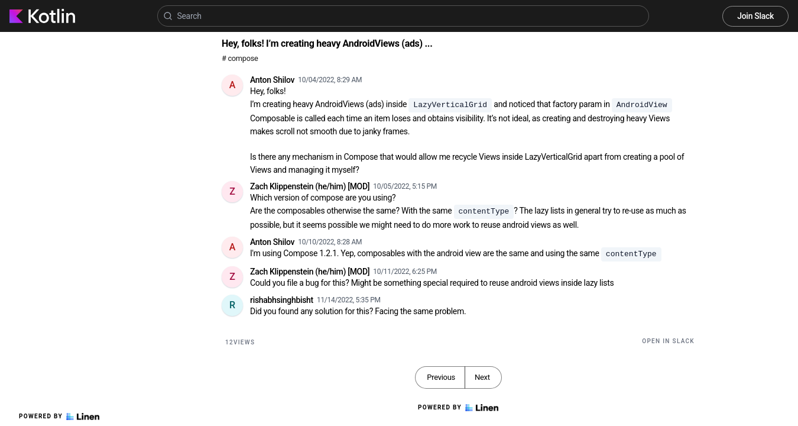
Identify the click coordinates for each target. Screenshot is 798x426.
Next (482, 377)
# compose (240, 58)
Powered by (59, 416)
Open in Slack (668, 341)
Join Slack (755, 16)
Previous (441, 377)
